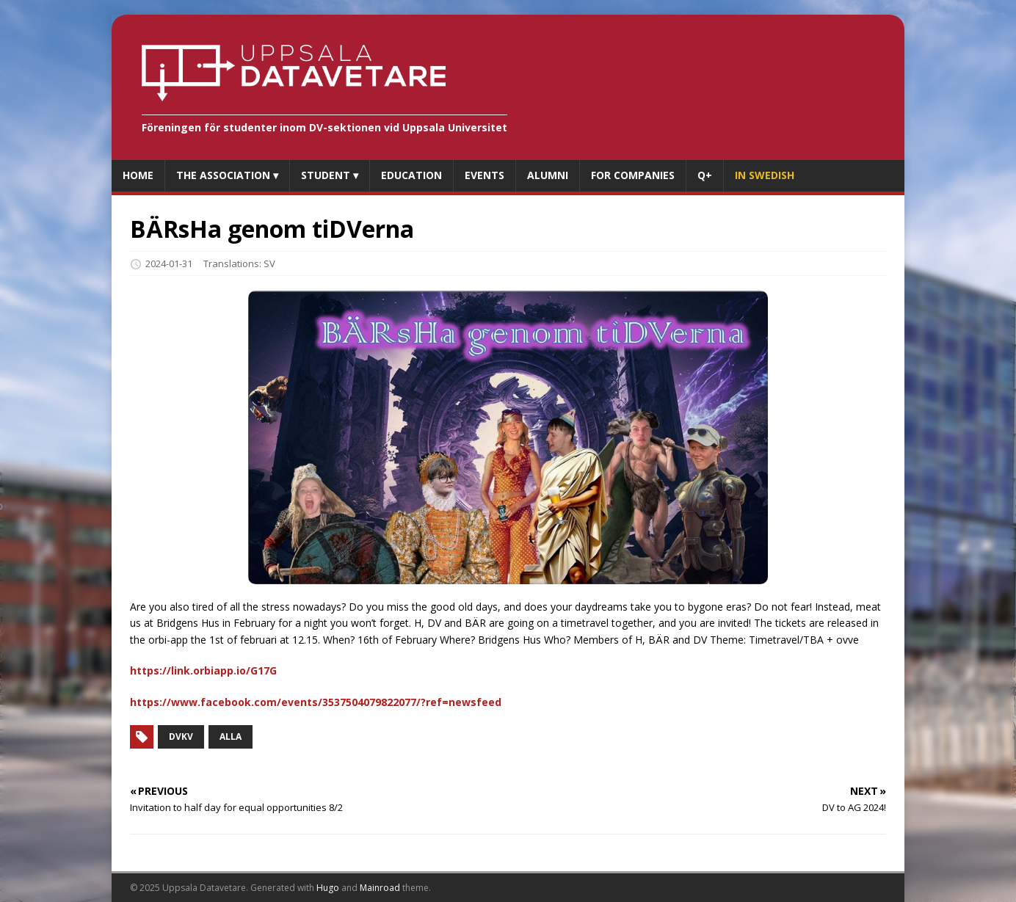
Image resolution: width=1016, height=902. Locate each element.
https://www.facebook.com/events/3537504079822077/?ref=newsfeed (315, 702)
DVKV (181, 736)
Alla (230, 736)
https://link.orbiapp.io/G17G (203, 670)
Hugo (327, 887)
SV (269, 263)
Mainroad (380, 887)
